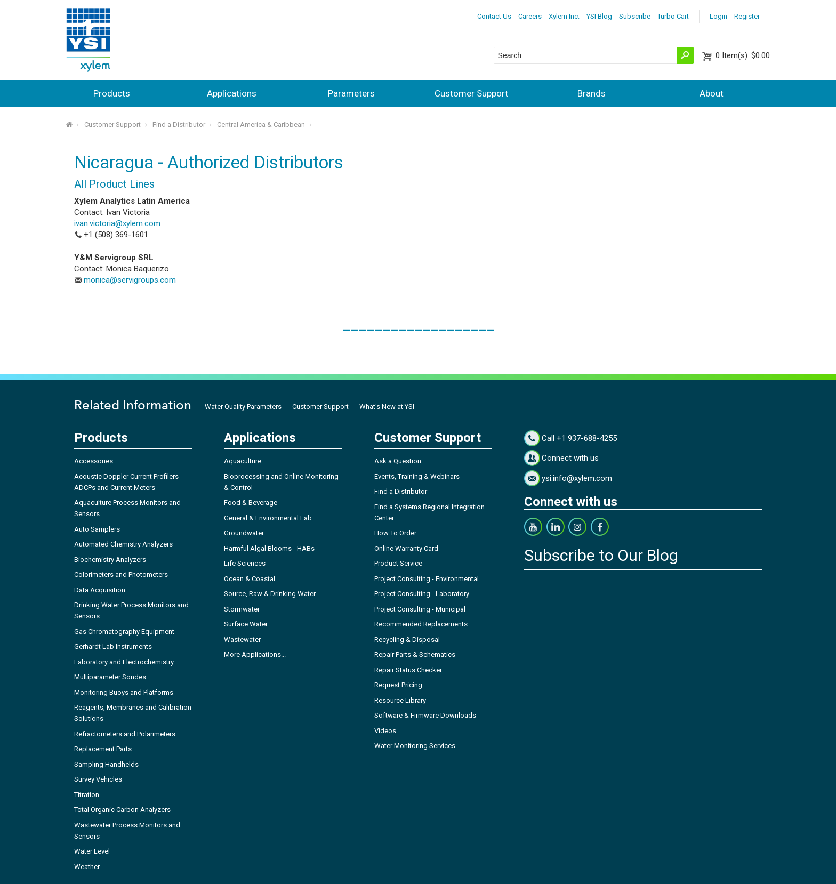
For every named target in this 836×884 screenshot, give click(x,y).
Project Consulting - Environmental (426, 579)
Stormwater (242, 609)
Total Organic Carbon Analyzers (122, 810)
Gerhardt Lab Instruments (113, 646)
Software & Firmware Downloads (425, 715)
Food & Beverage (250, 503)
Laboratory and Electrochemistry (124, 662)
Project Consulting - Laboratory (421, 594)
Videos (385, 731)
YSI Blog (599, 16)
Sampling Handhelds (106, 764)
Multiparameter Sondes (110, 677)
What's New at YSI (386, 407)
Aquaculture (242, 461)
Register (747, 16)
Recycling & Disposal (407, 640)
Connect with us (570, 458)
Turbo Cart (673, 16)
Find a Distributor (178, 124)
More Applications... (255, 654)
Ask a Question (397, 461)
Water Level (92, 851)
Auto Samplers (97, 529)
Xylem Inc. (564, 16)
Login (718, 16)
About (712, 93)
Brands (591, 93)
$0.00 (743, 55)
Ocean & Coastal (249, 579)
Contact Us (494, 16)
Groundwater (244, 533)
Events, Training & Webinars (417, 476)
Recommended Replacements (421, 624)
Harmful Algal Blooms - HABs (269, 548)
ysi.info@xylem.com (577, 478)
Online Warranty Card (406, 548)
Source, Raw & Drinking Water (270, 594)
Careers (530, 16)
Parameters (351, 93)
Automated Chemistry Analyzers (123, 544)
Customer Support (471, 93)
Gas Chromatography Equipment (124, 632)
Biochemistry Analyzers (110, 560)
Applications (231, 93)
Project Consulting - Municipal (419, 609)
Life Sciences (245, 563)
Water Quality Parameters (243, 407)
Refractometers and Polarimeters (124, 734)
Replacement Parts (103, 749)
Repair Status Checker (408, 670)
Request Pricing (398, 685)
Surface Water (246, 624)
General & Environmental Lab (268, 518)
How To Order (395, 533)
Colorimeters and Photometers (121, 574)
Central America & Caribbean (261, 124)
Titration (86, 795)
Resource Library (400, 700)
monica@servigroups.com (130, 280)
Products (111, 93)
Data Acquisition (99, 590)
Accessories (93, 461)
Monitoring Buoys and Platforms (123, 692)
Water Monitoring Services (414, 746)
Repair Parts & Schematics (414, 654)
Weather (87, 867)
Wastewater (242, 640)
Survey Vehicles (98, 779)
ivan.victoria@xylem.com (117, 223)
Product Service (398, 563)
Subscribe (634, 16)
